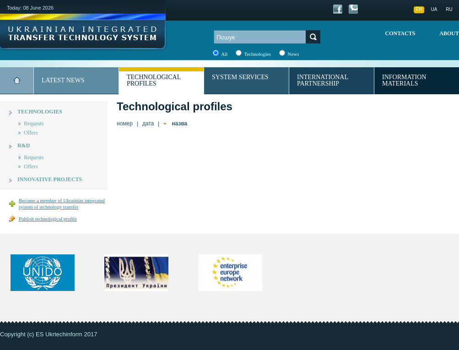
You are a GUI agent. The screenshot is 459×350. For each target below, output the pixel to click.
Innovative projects (49, 179)
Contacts (400, 33)
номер (125, 123)
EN (419, 9)
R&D (23, 145)
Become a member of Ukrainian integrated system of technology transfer (62, 204)
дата (148, 123)
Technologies (39, 111)
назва (179, 123)
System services (240, 77)
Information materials (404, 80)
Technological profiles (154, 80)
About (449, 33)
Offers (31, 132)
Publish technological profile (48, 218)
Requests (33, 123)
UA (434, 9)
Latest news (63, 80)
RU (449, 9)
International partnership (322, 80)
